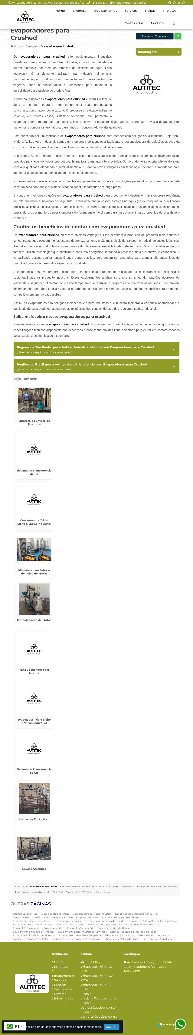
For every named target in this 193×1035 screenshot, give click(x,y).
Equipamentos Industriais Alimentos (33, 931)
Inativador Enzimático (34, 819)
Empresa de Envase (87, 917)
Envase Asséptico (34, 869)
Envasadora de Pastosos (70, 924)
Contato (157, 23)
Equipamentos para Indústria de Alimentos (82, 931)
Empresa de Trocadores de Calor (31, 921)
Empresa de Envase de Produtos (34, 422)
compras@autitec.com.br (100, 1016)
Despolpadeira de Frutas (34, 620)
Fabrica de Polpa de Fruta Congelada (80, 935)
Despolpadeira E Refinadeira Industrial (136, 913)
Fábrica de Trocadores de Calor (30, 938)
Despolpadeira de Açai (25, 913)
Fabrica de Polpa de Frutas (119, 935)
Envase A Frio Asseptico (26, 928)
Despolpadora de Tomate (58, 917)
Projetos (169, 10)
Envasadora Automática (67, 921)
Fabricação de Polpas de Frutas (121, 938)
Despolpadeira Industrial (27, 917)
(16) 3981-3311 (99, 2)
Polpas (150, 10)
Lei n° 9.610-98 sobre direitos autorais (92, 892)
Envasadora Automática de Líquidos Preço (153, 921)
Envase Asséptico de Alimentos (115, 928)
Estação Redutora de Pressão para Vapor (133, 931)
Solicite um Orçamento (154, 36)
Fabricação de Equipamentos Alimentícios (76, 938)
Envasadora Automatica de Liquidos (104, 921)
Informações (63, 998)
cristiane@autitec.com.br (129, 2)
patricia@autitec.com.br (99, 1007)
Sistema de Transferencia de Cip (34, 771)
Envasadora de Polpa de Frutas (105, 924)
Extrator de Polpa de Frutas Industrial (34, 935)
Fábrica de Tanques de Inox (153, 935)
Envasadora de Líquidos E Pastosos (33, 924)
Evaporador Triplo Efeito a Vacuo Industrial (34, 721)
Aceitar (111, 1026)
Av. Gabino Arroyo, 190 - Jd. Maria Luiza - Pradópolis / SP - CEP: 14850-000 (149, 966)
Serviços (131, 10)
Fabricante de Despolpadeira (159, 938)
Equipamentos (105, 10)
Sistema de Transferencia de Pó (34, 472)
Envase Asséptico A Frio (80, 928)
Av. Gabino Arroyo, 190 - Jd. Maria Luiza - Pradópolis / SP (48, 2)
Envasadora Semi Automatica (143, 924)
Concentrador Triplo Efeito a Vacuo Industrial (34, 522)
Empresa (80, 10)
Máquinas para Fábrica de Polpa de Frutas (34, 571)
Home (60, 10)
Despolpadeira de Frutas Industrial (92, 913)
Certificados (134, 23)
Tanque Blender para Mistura (34, 671)
